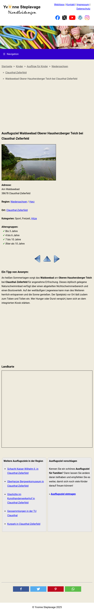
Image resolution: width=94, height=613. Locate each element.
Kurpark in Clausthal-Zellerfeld (23, 523)
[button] (21, 589)
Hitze (34, 218)
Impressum (83, 4)
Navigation (11, 54)
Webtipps (59, 4)
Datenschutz (83, 8)
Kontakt (70, 4)
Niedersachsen (19, 201)
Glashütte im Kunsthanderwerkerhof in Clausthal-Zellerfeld (21, 498)
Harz (31, 201)
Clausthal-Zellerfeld (17, 210)
